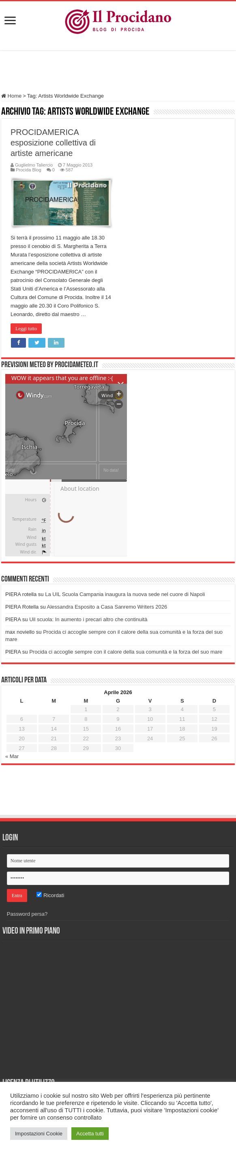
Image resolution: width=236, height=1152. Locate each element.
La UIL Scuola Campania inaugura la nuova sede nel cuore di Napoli (125, 594)
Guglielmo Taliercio (34, 164)
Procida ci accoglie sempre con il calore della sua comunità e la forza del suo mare (125, 652)
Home (11, 96)
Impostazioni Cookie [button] (38, 1134)
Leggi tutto (26, 328)
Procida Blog (28, 169)
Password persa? (27, 914)
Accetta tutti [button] (90, 1134)
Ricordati (50, 895)
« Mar (12, 756)
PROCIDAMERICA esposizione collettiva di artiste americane (53, 143)
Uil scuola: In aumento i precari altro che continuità (88, 619)
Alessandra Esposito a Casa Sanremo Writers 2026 (107, 607)
